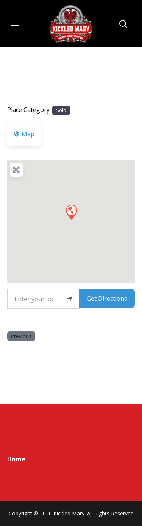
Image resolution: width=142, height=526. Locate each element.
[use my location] (70, 299)
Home (16, 459)
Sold (61, 110)
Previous (21, 336)
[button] (71, 211)
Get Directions (107, 298)
